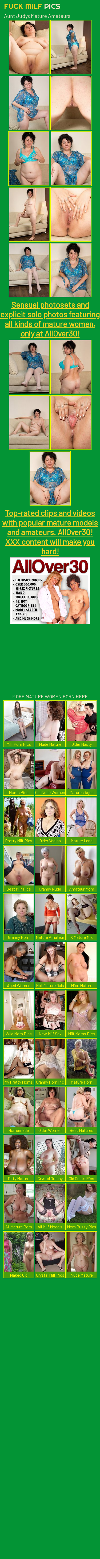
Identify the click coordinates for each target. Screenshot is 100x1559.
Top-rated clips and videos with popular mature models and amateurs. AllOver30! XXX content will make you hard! (50, 532)
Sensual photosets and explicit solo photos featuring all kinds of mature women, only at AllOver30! (50, 319)
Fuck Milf (32, 6)
